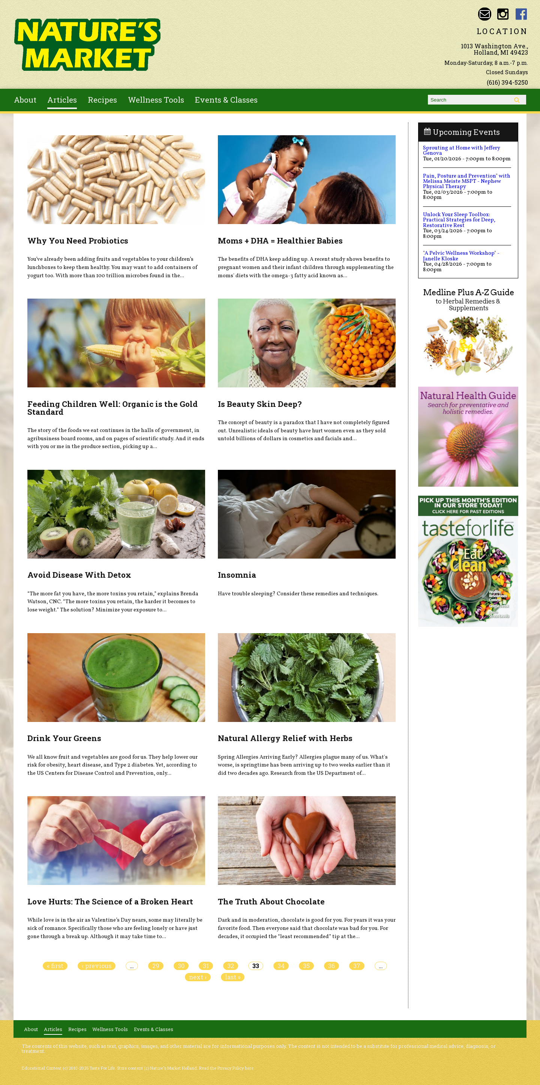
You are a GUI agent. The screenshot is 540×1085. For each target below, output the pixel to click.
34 (281, 966)
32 (230, 966)
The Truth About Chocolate (271, 901)
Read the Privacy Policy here (226, 1068)
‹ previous (96, 966)
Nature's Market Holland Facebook (521, 14)
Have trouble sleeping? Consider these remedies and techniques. (298, 594)
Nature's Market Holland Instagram (503, 14)
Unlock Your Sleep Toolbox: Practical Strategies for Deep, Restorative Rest (459, 220)
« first (55, 966)
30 (181, 966)
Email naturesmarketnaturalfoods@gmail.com (484, 14)
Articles (62, 99)
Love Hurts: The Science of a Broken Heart (110, 901)
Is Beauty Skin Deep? (260, 404)
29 (155, 966)
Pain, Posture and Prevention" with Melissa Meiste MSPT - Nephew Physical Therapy (466, 181)
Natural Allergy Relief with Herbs (285, 738)
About (25, 99)
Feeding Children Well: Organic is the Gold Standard (112, 408)
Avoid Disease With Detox (79, 574)
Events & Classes (226, 99)
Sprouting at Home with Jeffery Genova (461, 150)
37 (356, 966)
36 (331, 966)
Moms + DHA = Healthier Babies (280, 240)
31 (206, 966)
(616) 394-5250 (507, 82)
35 (306, 966)
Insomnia (237, 574)
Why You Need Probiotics (77, 240)
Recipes (102, 99)
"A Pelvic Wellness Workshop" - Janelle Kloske (461, 256)
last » (232, 977)
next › (198, 977)
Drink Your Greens (64, 738)
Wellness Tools (156, 99)
